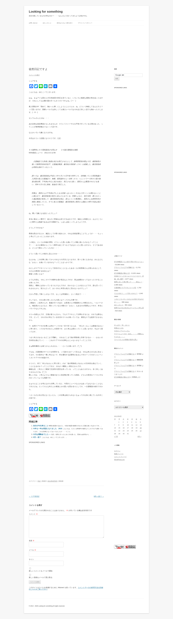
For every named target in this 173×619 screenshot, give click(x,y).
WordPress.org (119, 460)
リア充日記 (34, 496)
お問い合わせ (33, 23)
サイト (31, 559)
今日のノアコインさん (122, 331)
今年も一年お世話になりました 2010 (47, 429)
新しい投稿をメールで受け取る (40, 577)
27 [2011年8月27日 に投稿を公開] (141, 431)
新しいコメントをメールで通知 (40, 571)
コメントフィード (120, 457)
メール (32, 550)
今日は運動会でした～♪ (42, 434)
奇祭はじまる (119, 328)
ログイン (117, 451)
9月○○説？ (37, 437)
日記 (39, 481)
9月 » (139, 436)
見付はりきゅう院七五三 (65, 23)
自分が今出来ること (40, 426)
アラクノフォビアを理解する (124, 267)
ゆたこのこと (47, 23)
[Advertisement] (86, 44)
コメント (33, 514)
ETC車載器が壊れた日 (122, 273)
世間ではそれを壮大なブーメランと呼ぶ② (129, 308)
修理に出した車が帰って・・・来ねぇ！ (128, 282)
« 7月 (116, 436)
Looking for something (46, 11)
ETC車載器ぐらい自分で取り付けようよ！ (129, 262)
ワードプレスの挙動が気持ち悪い (126, 340)
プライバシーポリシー (85, 23)
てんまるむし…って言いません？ (126, 293)
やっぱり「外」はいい (122, 325)
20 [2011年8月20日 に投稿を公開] (141, 428)
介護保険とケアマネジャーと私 (125, 288)
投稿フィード (119, 454)
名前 (31, 541)
